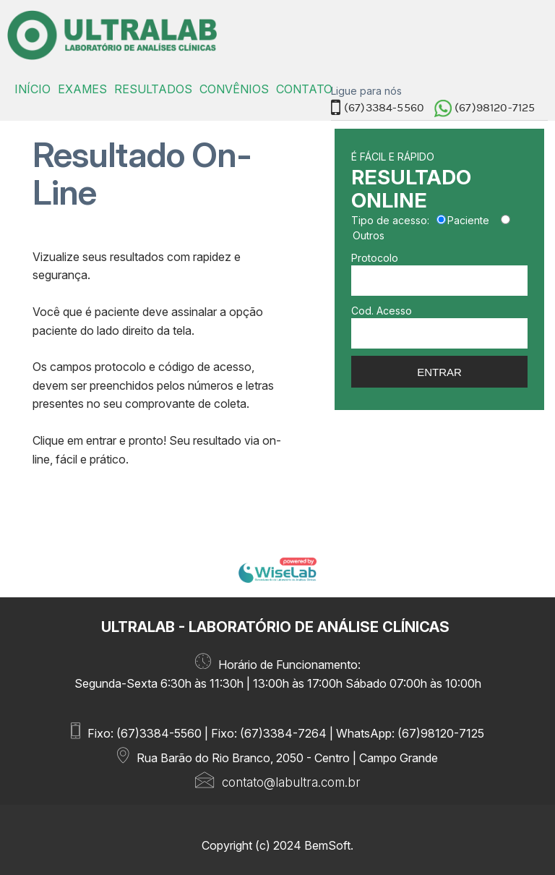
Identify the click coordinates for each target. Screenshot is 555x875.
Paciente (468, 220)
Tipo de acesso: (390, 220)
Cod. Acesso (381, 310)
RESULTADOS (153, 89)
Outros (368, 235)
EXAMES (82, 89)
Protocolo (374, 258)
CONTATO (304, 89)
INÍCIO (32, 89)
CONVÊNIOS (234, 89)
